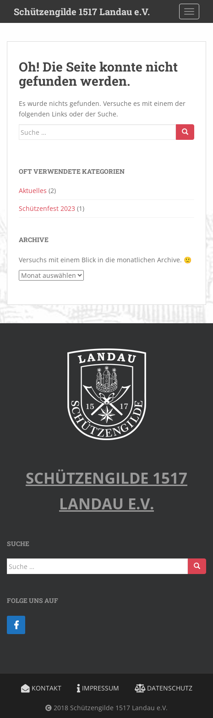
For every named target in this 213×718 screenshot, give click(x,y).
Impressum (98, 688)
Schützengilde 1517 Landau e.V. (82, 11)
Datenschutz (163, 688)
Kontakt (41, 688)
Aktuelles (33, 190)
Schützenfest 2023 (47, 208)
